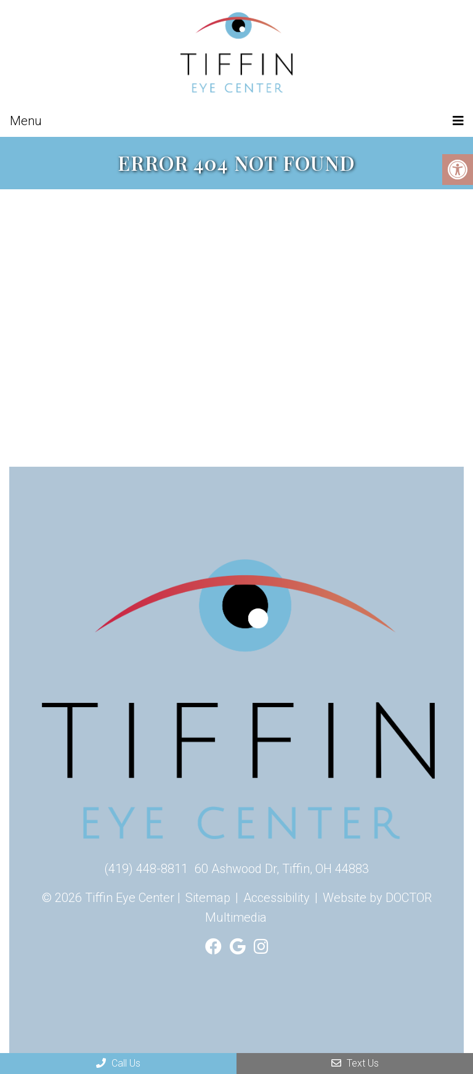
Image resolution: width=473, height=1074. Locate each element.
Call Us (118, 1063)
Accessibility (276, 897)
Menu (26, 120)
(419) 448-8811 (146, 868)
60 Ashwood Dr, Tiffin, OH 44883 (282, 868)
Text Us (355, 1063)
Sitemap (207, 897)
